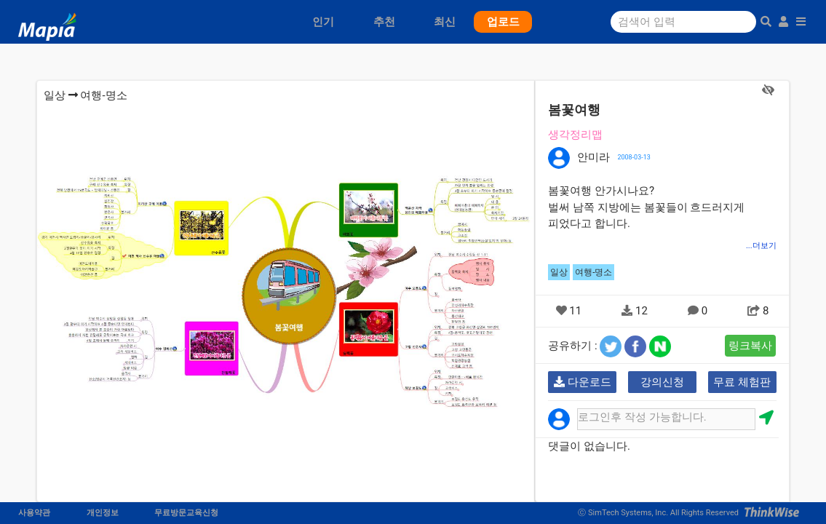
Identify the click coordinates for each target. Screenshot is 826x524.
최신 (445, 21)
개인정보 (103, 512)
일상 (54, 95)
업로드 (503, 21)
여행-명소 (103, 95)
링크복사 (750, 345)
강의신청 (662, 382)
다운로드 (582, 382)
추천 (384, 21)
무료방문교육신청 (186, 512)
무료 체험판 (742, 382)
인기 (323, 21)
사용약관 (34, 512)
